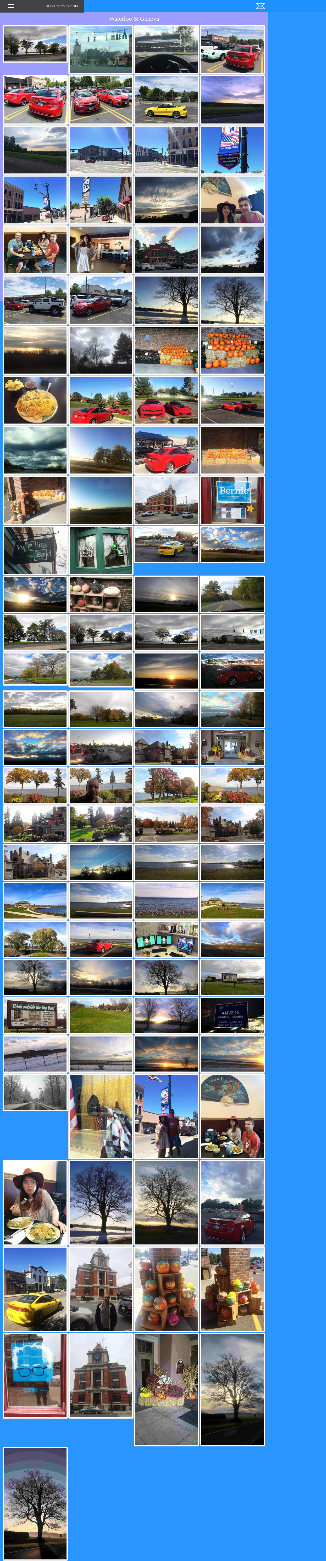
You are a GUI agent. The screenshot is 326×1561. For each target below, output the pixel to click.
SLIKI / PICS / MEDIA (43, 8)
